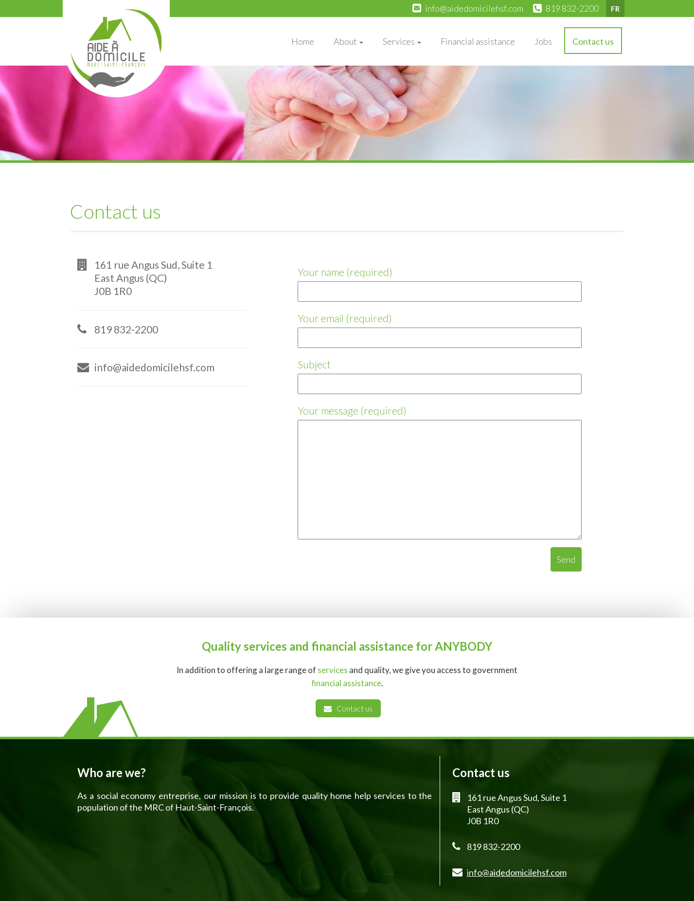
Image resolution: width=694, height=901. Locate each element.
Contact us (593, 41)
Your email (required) (440, 327)
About (348, 41)
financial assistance (346, 683)
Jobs (543, 41)
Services (402, 41)
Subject (440, 373)
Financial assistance (478, 41)
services (333, 670)
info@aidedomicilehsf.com (474, 8)
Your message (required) (440, 472)
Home (302, 41)
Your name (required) (440, 281)
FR (615, 8)
